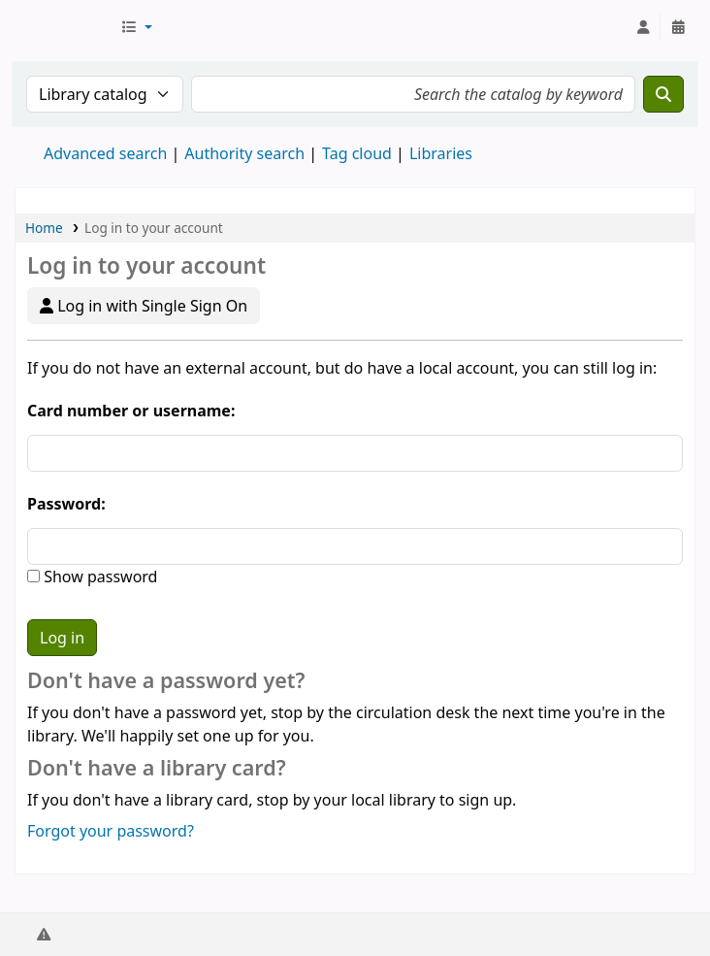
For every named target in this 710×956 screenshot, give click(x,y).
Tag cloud (357, 153)
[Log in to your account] (643, 27)
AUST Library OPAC (64, 27)
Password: (66, 503)
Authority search (244, 153)
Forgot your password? (110, 830)
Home (44, 227)
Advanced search (105, 153)
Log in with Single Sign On (143, 305)
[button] (136, 27)
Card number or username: (131, 410)
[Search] (663, 94)
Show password (98, 576)
